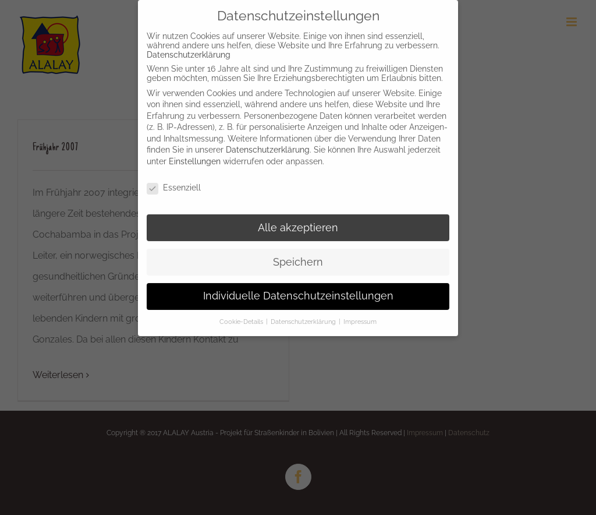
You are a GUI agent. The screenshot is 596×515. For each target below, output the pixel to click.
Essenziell (174, 183)
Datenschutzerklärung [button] (304, 317)
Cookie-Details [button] (242, 317)
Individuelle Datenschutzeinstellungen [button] (298, 292)
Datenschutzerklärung (188, 50)
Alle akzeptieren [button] (298, 223)
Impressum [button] (360, 317)
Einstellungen (195, 156)
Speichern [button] (298, 257)
